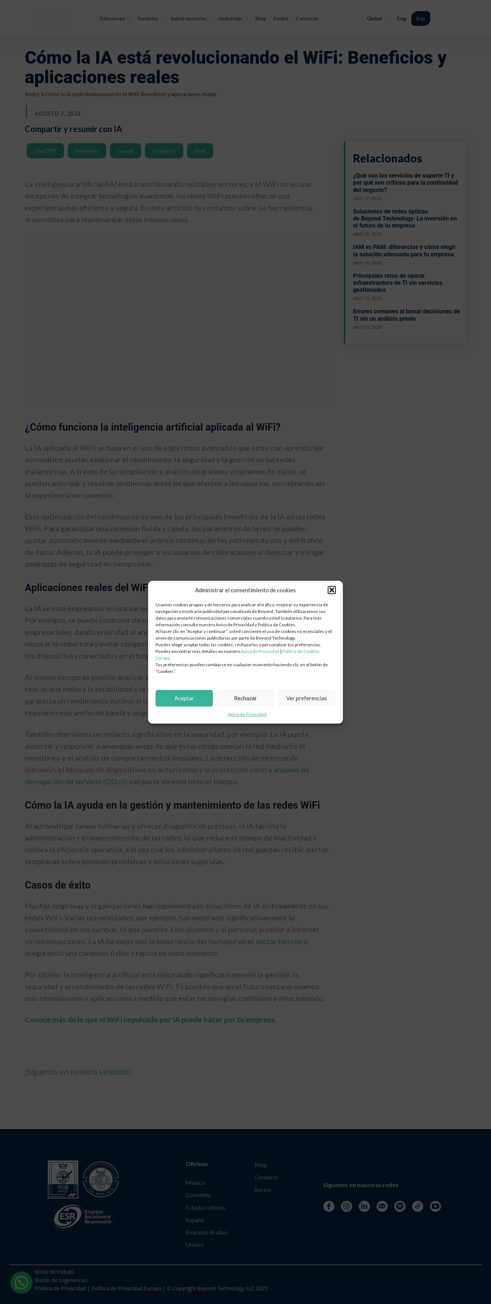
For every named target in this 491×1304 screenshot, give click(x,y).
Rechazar (245, 698)
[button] (331, 590)
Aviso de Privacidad (260, 651)
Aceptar (184, 698)
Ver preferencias (306, 698)
